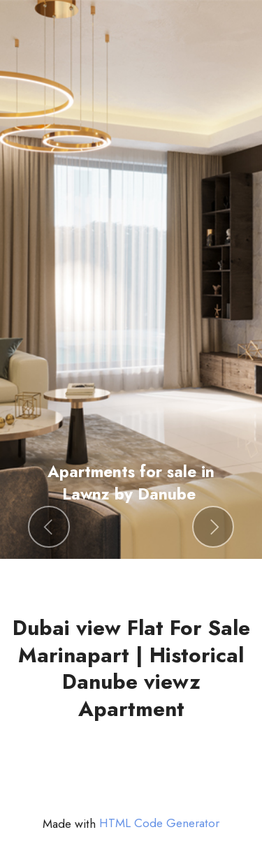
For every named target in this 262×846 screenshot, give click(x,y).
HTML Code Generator (159, 823)
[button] (49, 527)
